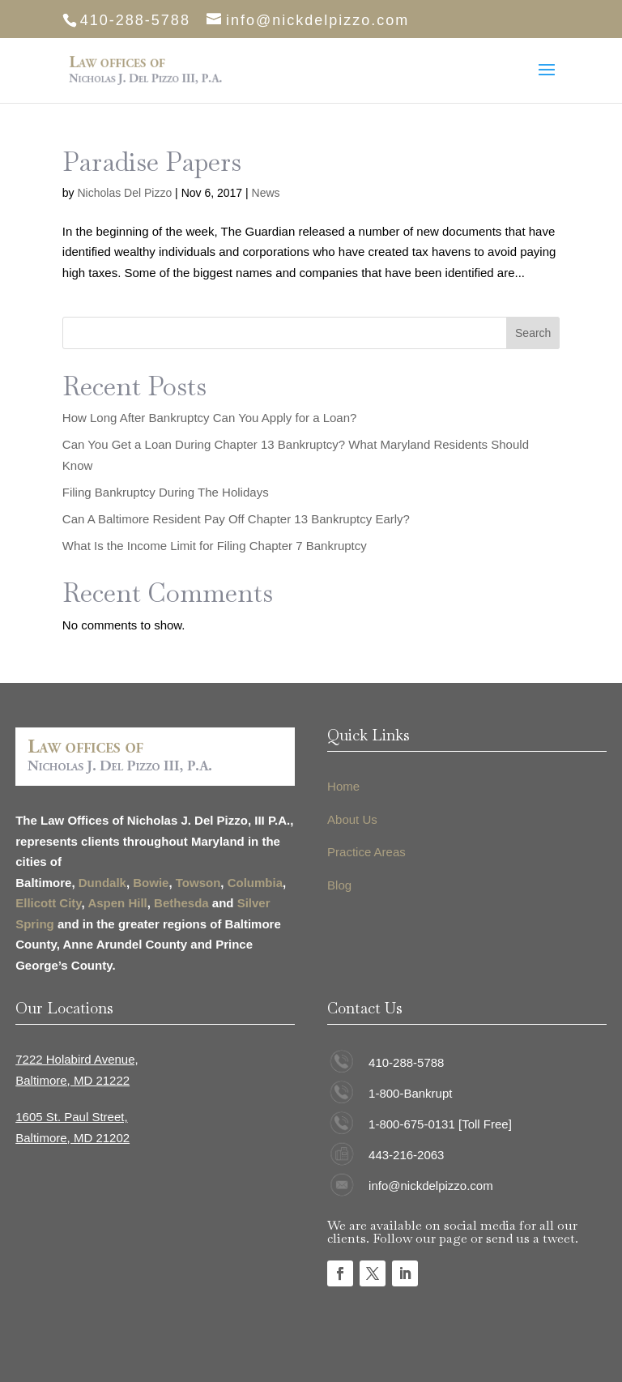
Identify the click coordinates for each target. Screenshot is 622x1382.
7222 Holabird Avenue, (76, 1059)
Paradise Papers (151, 161)
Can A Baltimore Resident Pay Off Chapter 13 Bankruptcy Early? (236, 519)
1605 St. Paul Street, (71, 1117)
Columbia (255, 882)
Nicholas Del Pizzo (124, 192)
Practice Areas (366, 852)
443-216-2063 (406, 1155)
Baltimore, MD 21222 (72, 1080)
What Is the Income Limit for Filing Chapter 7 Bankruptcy (214, 545)
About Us (352, 819)
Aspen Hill (117, 903)
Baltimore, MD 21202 (72, 1138)
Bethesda (181, 903)
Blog (339, 885)
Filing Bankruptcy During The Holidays (167, 492)
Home (343, 786)
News (266, 192)
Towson (198, 882)
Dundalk (102, 882)
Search (533, 332)
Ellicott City (48, 903)
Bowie (150, 882)
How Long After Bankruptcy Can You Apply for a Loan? (209, 417)
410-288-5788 (406, 1062)
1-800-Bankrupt (410, 1093)
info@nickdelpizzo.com (431, 1185)
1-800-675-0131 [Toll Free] (440, 1124)
